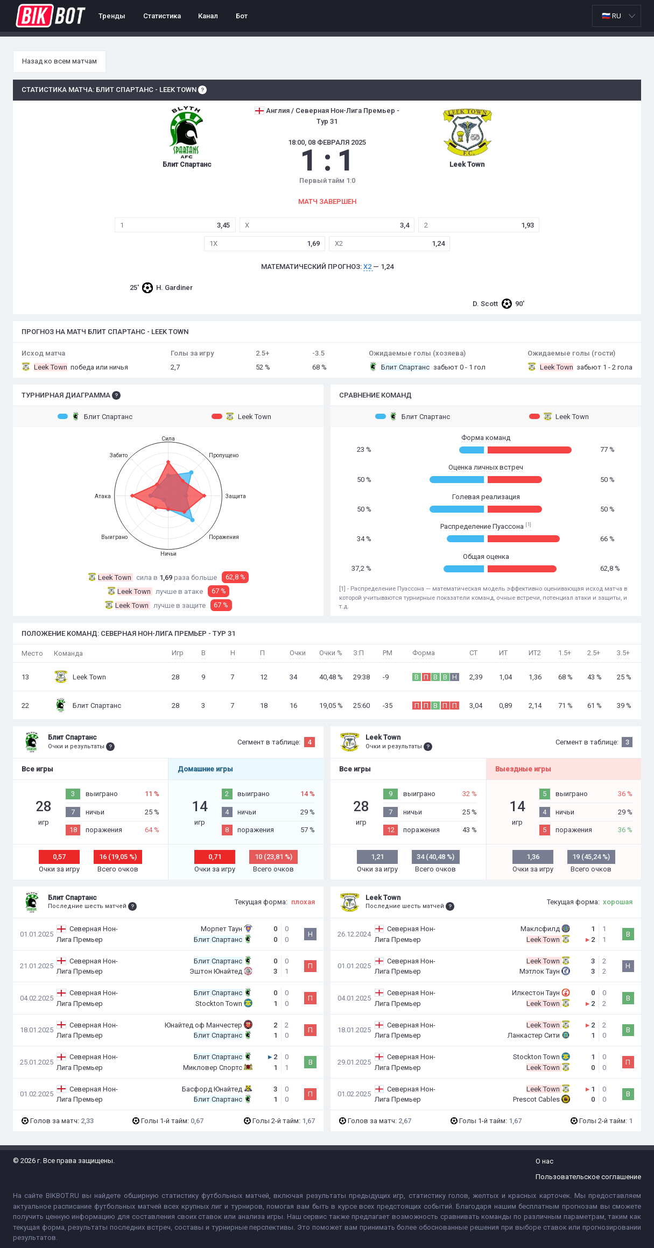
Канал (208, 16)
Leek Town (241, 416)
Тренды (112, 16)
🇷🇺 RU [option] (611, 16)
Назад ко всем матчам (59, 61)
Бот (242, 16)
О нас (544, 1161)
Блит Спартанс (95, 416)
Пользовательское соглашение (588, 1177)
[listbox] (616, 16)
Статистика (162, 16)
